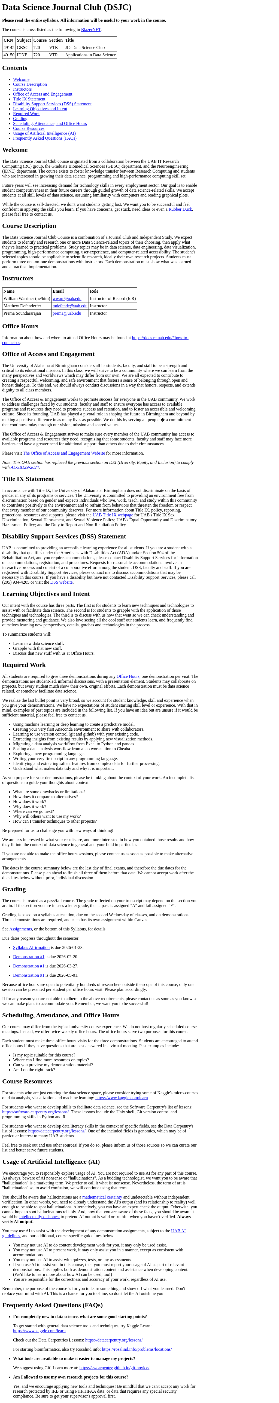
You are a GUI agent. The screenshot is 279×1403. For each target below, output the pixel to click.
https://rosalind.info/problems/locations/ (137, 1349)
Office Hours (128, 676)
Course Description (30, 84)
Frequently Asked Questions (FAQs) (45, 138)
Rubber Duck (180, 209)
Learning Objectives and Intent (40, 108)
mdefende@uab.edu (70, 306)
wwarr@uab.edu (67, 298)
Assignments (20, 929)
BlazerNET (91, 29)
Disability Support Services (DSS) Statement (52, 104)
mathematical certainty (102, 1197)
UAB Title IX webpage (113, 515)
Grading (20, 118)
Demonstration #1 (28, 956)
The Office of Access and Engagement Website (64, 453)
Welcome (21, 79)
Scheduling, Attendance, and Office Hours (50, 123)
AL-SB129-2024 (25, 467)
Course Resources (28, 128)
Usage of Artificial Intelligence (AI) (44, 133)
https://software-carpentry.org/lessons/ (35, 1112)
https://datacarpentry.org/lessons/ (57, 1131)
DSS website (61, 582)
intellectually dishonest (39, 1216)
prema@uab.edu (67, 313)
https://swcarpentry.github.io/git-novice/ (115, 1367)
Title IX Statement (29, 99)
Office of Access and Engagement (42, 94)
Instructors (22, 89)
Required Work (26, 113)
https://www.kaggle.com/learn (121, 1097)
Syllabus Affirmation (31, 947)
